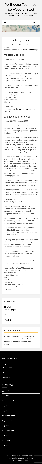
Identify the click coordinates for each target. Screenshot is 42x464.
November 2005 (8, 430)
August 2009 (7, 420)
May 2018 (5, 396)
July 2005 (5, 435)
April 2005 (6, 440)
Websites (9, 320)
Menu (35, 22)
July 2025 (5, 391)
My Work (7, 307)
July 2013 (5, 406)
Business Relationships (29, 49)
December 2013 (8, 401)
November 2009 (8, 415)
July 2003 (5, 445)
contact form (24, 109)
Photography (10, 309)
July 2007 (6, 425)
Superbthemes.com (21, 460)
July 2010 (5, 411)
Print (7, 315)
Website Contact (10, 49)
